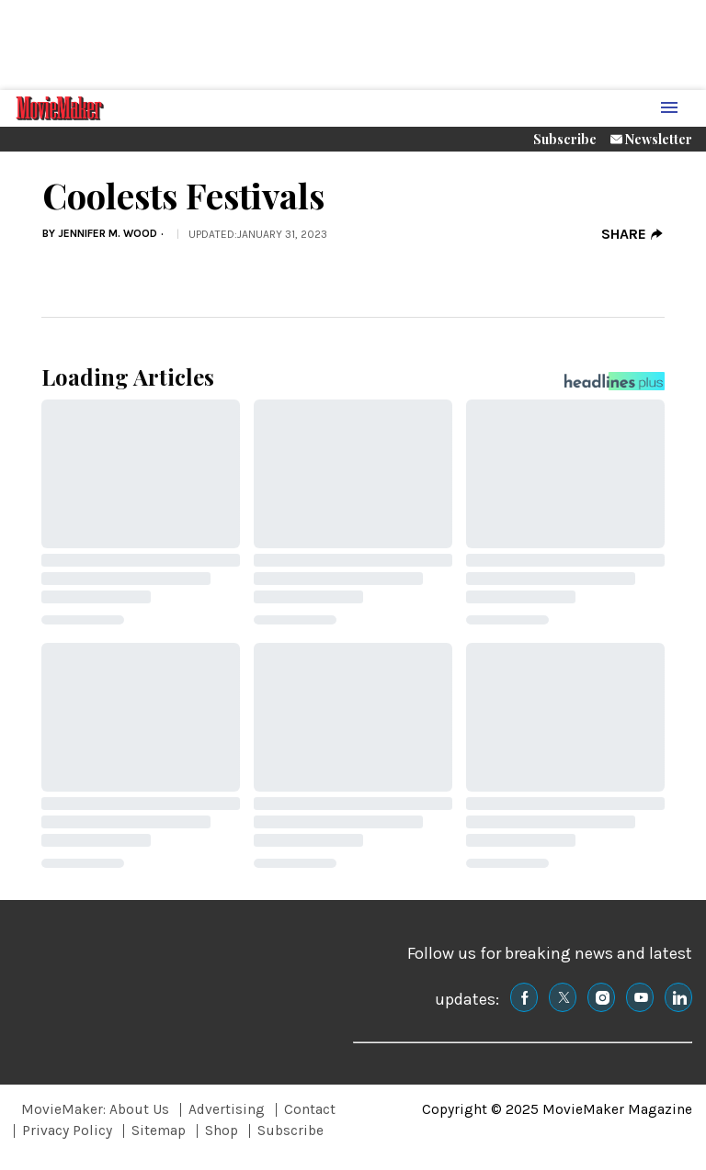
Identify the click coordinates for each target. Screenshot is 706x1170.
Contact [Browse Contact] (310, 1109)
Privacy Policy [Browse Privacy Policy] (67, 1130)
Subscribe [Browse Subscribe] (290, 1130)
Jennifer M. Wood (107, 233)
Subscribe (565, 139)
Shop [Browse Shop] (221, 1130)
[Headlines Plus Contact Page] (614, 385)
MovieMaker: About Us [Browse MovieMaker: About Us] (95, 1109)
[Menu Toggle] (669, 109)
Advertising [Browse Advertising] (226, 1109)
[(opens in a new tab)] (524, 997)
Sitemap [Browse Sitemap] (158, 1130)
